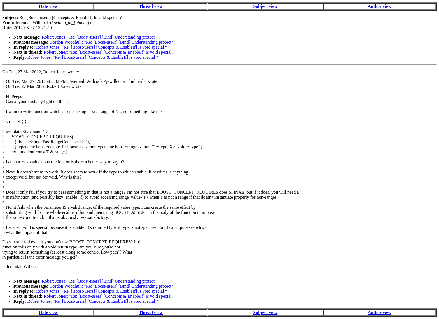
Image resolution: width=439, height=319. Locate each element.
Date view (48, 6)
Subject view (265, 6)
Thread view (151, 6)
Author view (379, 6)
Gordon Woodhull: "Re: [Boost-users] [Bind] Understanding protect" (111, 42)
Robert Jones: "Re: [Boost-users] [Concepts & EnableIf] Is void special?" (102, 47)
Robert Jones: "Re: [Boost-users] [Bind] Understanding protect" (99, 37)
